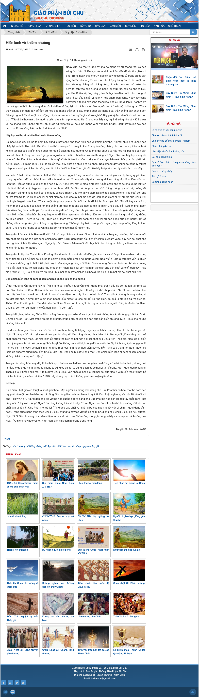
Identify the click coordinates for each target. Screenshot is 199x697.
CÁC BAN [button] (101, 26)
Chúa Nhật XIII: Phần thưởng (129, 572)
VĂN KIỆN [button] (116, 26)
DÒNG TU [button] (86, 26)
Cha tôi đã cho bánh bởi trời (167, 135)
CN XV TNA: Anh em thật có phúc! (58, 507)
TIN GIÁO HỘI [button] (17, 26)
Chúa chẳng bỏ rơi (162, 146)
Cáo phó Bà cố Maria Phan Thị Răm (171, 140)
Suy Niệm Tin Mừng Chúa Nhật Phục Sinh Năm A (181, 108)
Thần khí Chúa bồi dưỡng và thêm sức (22, 574)
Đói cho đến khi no (162, 156)
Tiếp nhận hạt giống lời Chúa (129, 472)
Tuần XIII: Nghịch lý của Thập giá (22, 607)
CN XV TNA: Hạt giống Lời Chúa (93, 507)
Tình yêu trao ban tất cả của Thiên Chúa (93, 640)
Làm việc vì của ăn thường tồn (168, 151)
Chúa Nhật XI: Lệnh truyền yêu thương (22, 640)
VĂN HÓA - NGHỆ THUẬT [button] (168, 26)
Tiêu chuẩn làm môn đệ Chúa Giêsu (93, 574)
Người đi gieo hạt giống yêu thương (129, 507)
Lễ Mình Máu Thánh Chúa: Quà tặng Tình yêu (129, 640)
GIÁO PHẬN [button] (36, 26)
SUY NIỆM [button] (132, 26)
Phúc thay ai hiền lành (93, 472)
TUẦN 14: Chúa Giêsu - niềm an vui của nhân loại (22, 473)
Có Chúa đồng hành (162, 181)
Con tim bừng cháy (162, 171)
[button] (174, 56)
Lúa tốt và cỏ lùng (22, 505)
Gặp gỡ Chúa (159, 176)
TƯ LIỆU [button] (146, 26)
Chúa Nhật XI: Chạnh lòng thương (58, 640)
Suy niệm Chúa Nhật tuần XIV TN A (58, 473)
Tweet (6, 438)
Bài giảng (174, 40)
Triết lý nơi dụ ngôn (22, 538)
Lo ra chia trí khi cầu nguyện (167, 130)
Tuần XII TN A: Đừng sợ (129, 605)
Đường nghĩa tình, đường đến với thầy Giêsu (58, 574)
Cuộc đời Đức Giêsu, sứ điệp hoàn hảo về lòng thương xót (181, 81)
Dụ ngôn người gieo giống (58, 538)
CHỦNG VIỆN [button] (54, 26)
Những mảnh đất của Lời (129, 538)
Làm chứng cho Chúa (93, 605)
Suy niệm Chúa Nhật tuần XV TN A (93, 540)
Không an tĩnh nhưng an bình (58, 607)
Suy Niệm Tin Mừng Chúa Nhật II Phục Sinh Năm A (181, 95)
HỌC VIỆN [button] (71, 26)
